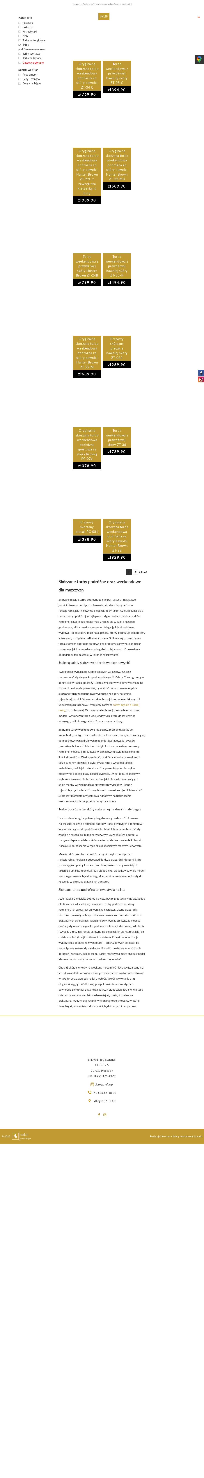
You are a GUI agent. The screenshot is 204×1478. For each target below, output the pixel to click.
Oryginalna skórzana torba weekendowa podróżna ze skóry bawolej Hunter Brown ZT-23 (117, 536)
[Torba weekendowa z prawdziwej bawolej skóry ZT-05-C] (117, 37)
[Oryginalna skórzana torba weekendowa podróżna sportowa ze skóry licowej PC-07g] (87, 403)
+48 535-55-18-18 (104, 1092)
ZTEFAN (110, 1101)
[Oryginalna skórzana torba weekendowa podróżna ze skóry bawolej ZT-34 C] (87, 37)
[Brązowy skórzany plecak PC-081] (87, 495)
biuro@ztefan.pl (104, 1084)
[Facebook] (99, 1114)
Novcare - (167, 1136)
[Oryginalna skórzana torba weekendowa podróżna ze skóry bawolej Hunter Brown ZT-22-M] (87, 312)
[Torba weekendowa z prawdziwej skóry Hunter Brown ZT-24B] (87, 229)
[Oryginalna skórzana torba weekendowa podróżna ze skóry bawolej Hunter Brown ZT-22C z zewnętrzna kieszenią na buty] (87, 124)
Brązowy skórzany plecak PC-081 (87, 527)
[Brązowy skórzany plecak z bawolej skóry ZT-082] (117, 312)
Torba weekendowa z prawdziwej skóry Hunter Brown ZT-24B (87, 266)
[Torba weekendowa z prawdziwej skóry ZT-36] (117, 403)
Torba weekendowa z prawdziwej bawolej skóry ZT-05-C (117, 73)
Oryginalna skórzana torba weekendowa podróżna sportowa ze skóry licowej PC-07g (87, 445)
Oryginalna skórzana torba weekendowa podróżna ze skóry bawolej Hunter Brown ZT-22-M (87, 353)
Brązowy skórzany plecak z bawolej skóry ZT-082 (117, 348)
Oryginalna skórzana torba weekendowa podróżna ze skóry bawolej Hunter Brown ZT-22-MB (117, 165)
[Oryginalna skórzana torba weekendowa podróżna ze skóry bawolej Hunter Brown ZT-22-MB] (117, 124)
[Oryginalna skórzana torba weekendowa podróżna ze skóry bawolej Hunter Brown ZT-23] (117, 495)
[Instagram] (104, 1114)
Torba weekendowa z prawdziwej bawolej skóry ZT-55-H (117, 266)
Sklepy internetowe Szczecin (187, 1136)
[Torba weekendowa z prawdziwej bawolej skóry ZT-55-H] (117, 229)
